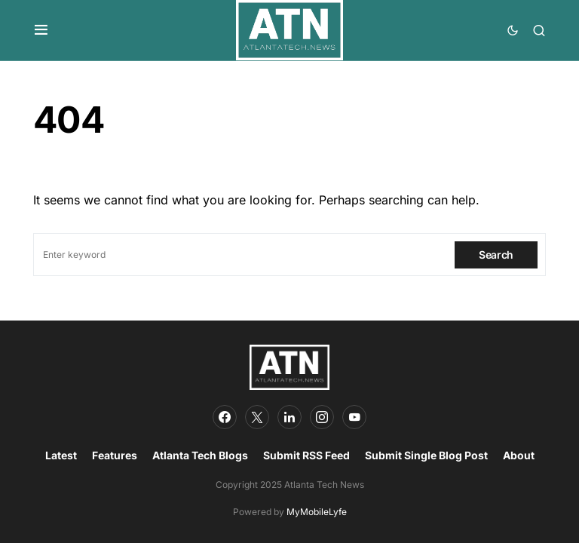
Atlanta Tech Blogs (200, 455)
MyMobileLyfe (316, 511)
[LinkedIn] (289, 417)
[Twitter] (257, 417)
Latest (61, 455)
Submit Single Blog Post (426, 455)
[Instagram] (322, 417)
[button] (41, 30)
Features (114, 455)
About (519, 455)
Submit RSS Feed (306, 455)
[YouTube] (354, 417)
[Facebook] (225, 417)
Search (496, 254)
